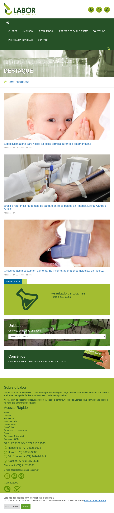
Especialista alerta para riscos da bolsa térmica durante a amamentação (47, 143)
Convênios (9, 427)
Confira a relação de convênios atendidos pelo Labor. (37, 361)
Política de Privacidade (14, 436)
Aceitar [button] (26, 506)
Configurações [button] (11, 506)
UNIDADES (28, 31)
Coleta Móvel (10, 424)
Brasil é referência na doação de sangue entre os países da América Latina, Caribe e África (55, 207)
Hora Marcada (10, 421)
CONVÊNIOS (99, 31)
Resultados (9, 418)
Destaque (23, 82)
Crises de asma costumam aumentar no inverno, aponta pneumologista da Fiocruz (54, 270)
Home (6, 412)
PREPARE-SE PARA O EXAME (73, 31)
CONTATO (43, 40)
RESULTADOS (47, 31)
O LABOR (13, 31)
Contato (7, 433)
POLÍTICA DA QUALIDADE (20, 40)
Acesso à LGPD (11, 439)
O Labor (7, 415)
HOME (9, 82)
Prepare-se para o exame (15, 430)
